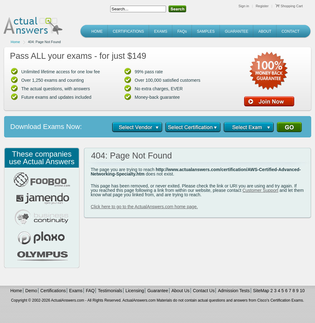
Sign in (243, 6)
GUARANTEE (237, 31)
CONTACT (291, 31)
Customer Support (260, 190)
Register (262, 6)
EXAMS (160, 31)
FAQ (90, 290)
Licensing (134, 290)
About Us (180, 290)
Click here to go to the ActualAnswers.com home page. (144, 206)
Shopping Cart (289, 6)
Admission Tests (234, 290)
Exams (76, 290)
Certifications (53, 290)
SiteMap (261, 290)
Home (15, 42)
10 (302, 290)
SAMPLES (206, 31)
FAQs (182, 31)
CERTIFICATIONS (128, 31)
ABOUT (264, 31)
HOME (97, 31)
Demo (31, 290)
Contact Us (204, 290)
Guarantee (157, 290)
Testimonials (110, 290)
